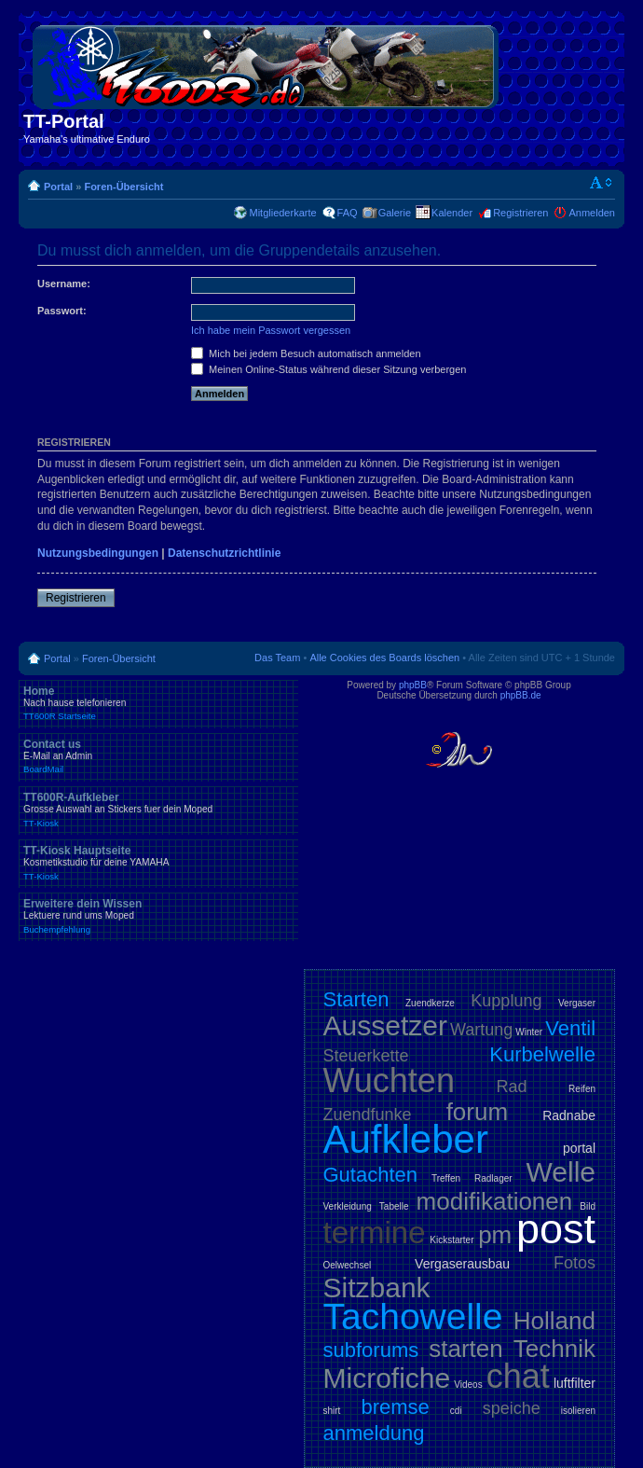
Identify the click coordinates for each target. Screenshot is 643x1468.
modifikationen (495, 1201)
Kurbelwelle (542, 1054)
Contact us (158, 756)
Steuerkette (366, 1055)
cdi (456, 1411)
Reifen (581, 1089)
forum (477, 1112)
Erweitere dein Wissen (158, 916)
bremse (395, 1407)
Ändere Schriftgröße (601, 182)
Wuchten (389, 1080)
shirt (332, 1411)
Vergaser (576, 1003)
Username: (63, 283)
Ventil (570, 1028)
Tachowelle (413, 1316)
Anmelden (591, 212)
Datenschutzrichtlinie (224, 553)
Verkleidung (347, 1206)
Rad (512, 1086)
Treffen (445, 1178)
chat (518, 1376)
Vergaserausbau (462, 1263)
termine (374, 1232)
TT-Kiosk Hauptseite (158, 862)
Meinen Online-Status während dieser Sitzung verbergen (328, 369)
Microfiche (387, 1378)
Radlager (493, 1178)
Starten (356, 999)
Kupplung (506, 1000)
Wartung (481, 1029)
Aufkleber (405, 1139)
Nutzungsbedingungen (97, 553)
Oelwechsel (347, 1265)
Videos (468, 1384)
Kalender (451, 212)
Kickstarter (451, 1240)
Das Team (277, 657)
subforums (371, 1350)
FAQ (347, 212)
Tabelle (394, 1206)
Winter (528, 1032)
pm (495, 1235)
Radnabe (568, 1115)
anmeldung (374, 1433)
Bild (587, 1206)
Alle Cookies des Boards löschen (384, 657)
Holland (554, 1321)
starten (466, 1349)
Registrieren (520, 212)
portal (579, 1148)
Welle (561, 1171)
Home (158, 703)
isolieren (578, 1411)
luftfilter (574, 1383)
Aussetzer (385, 1025)
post (555, 1229)
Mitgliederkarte (282, 212)
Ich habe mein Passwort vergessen (270, 330)
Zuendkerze (430, 1003)
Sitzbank (377, 1287)
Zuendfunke (367, 1114)
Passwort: (62, 310)
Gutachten (370, 1174)
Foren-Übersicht (123, 186)
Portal (58, 186)
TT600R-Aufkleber (158, 809)
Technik (554, 1349)
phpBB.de (520, 695)
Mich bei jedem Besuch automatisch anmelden (306, 353)
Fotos (574, 1262)
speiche (511, 1408)
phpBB (413, 685)
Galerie (394, 212)
